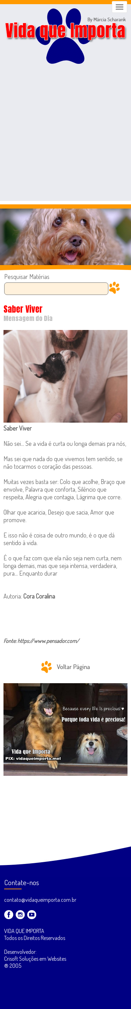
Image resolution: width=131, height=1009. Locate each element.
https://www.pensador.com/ (48, 640)
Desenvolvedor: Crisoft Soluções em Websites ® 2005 (35, 958)
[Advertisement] (65, 135)
